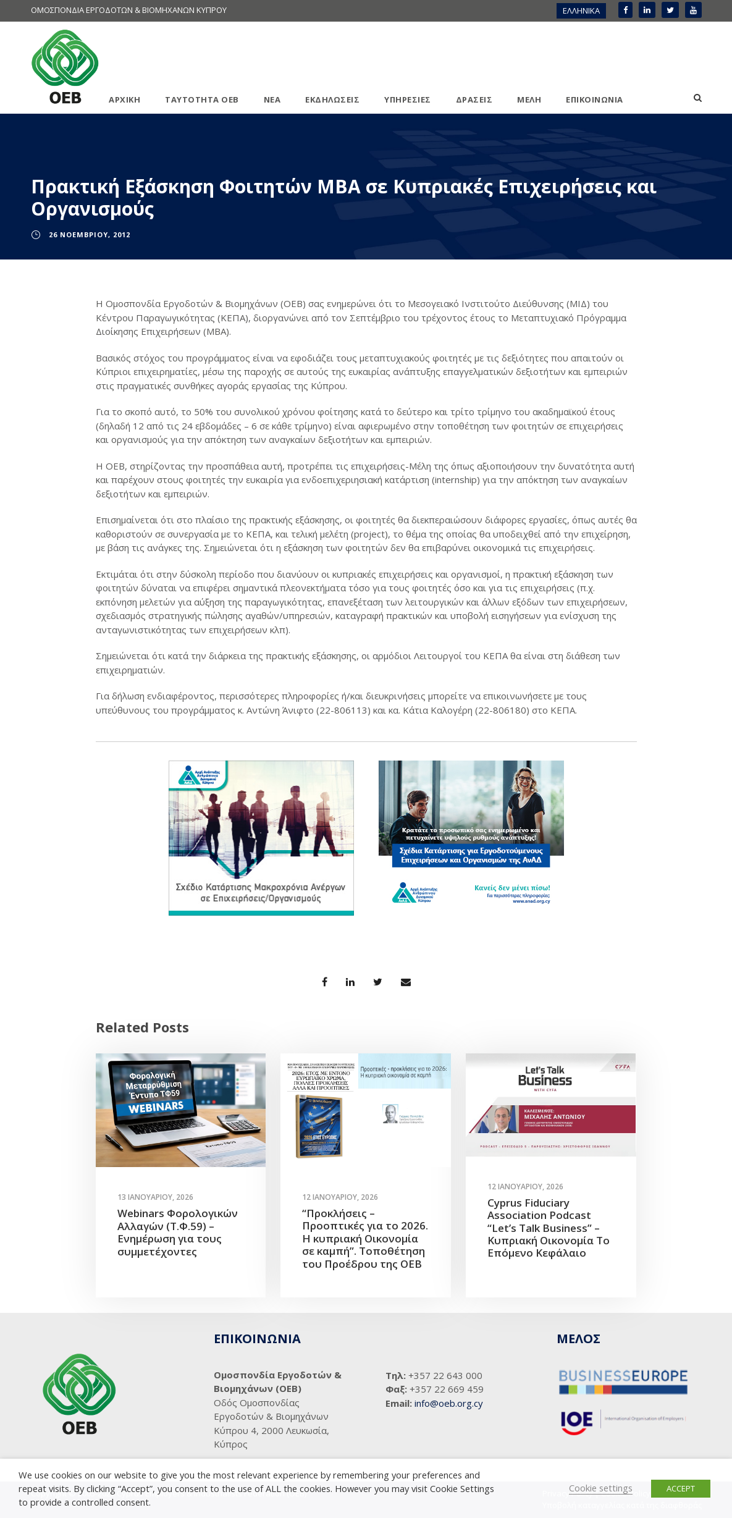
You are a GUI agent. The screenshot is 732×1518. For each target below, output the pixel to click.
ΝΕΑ (272, 99)
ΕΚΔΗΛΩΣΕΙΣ (332, 99)
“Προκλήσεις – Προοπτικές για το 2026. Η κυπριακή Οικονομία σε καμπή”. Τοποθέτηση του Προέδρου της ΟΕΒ (365, 1238)
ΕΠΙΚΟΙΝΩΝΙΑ (594, 99)
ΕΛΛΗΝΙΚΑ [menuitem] (581, 10)
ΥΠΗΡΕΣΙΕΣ (407, 99)
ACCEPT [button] (681, 1488)
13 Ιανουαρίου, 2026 (155, 1197)
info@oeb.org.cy (448, 1403)
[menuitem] (581, 11)
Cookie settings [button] (601, 1488)
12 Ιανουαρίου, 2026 (340, 1197)
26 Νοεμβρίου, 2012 (89, 234)
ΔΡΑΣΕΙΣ (474, 99)
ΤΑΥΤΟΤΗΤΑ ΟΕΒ (202, 99)
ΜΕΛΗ (529, 99)
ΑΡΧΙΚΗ (124, 99)
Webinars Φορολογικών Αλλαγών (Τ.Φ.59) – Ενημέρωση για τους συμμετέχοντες (177, 1232)
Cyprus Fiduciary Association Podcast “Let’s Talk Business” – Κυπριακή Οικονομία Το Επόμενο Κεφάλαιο (548, 1227)
